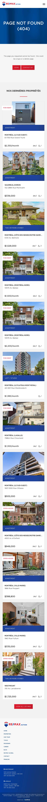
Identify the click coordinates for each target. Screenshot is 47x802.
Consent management (23, 797)
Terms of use (39, 795)
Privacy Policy (30, 795)
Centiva (27, 799)
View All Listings (23, 706)
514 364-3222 (11, 787)
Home (16, 67)
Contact (6, 756)
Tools (6, 740)
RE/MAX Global (8, 753)
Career (6, 746)
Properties (7, 734)
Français (6, 759)
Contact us (28, 67)
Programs (7, 743)
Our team (7, 737)
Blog (5, 749)
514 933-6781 (11, 775)
